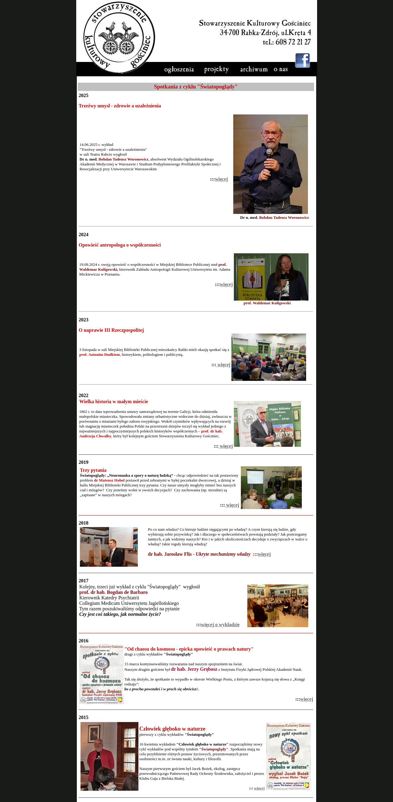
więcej (221, 179)
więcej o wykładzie (220, 624)
